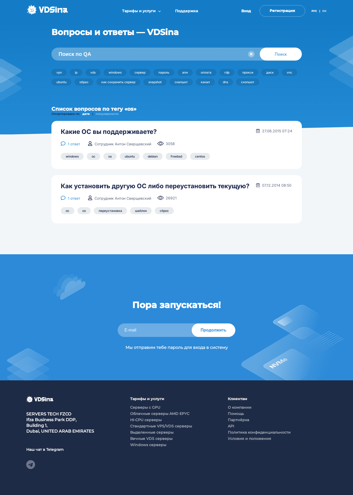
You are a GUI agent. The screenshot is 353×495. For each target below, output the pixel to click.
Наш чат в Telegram (45, 449)
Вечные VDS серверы (151, 438)
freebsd (176, 156)
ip (76, 72)
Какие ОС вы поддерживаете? (109, 132)
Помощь (236, 413)
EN (324, 11)
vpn (59, 72)
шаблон (141, 211)
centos (200, 156)
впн (185, 72)
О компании (239, 407)
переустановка (110, 211)
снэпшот (247, 82)
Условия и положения (249, 438)
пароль (163, 72)
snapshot (155, 82)
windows (115, 72)
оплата (206, 72)
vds (93, 72)
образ (83, 82)
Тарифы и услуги (141, 11)
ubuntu (61, 82)
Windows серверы (148, 444)
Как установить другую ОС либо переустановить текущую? (155, 186)
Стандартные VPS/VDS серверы (161, 426)
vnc (289, 72)
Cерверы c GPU (145, 407)
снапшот (181, 82)
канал (205, 82)
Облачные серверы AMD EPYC (159, 413)
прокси (247, 72)
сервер (140, 72)
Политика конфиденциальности (259, 432)
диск (270, 72)
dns (225, 82)
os (110, 156)
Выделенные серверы (152, 432)
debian (153, 156)
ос (93, 156)
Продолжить (213, 330)
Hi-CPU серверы (146, 420)
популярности (107, 114)
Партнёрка (238, 420)
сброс (164, 211)
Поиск (281, 54)
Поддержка (186, 11)
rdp (226, 72)
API (231, 426)
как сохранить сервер (118, 82)
